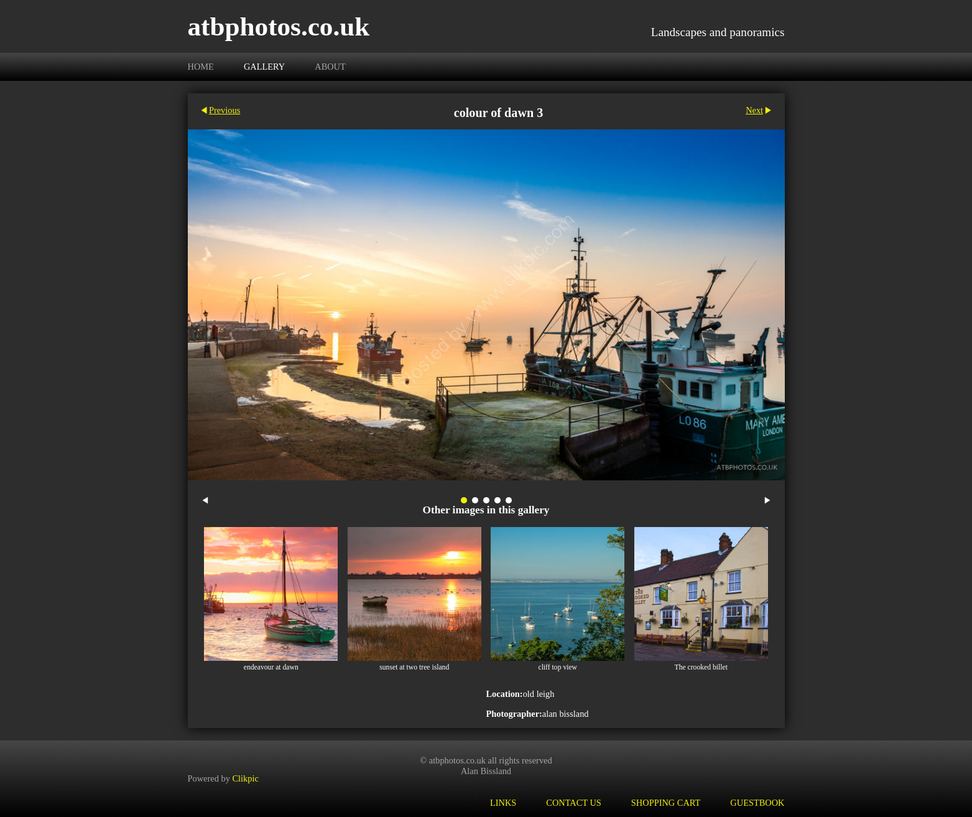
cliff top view (557, 667)
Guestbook (757, 803)
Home (201, 67)
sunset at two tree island (414, 667)
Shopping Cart (666, 803)
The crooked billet (701, 667)
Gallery (264, 67)
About (330, 67)
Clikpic (245, 778)
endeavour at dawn (271, 667)
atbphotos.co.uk (279, 26)
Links (503, 803)
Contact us (573, 803)
